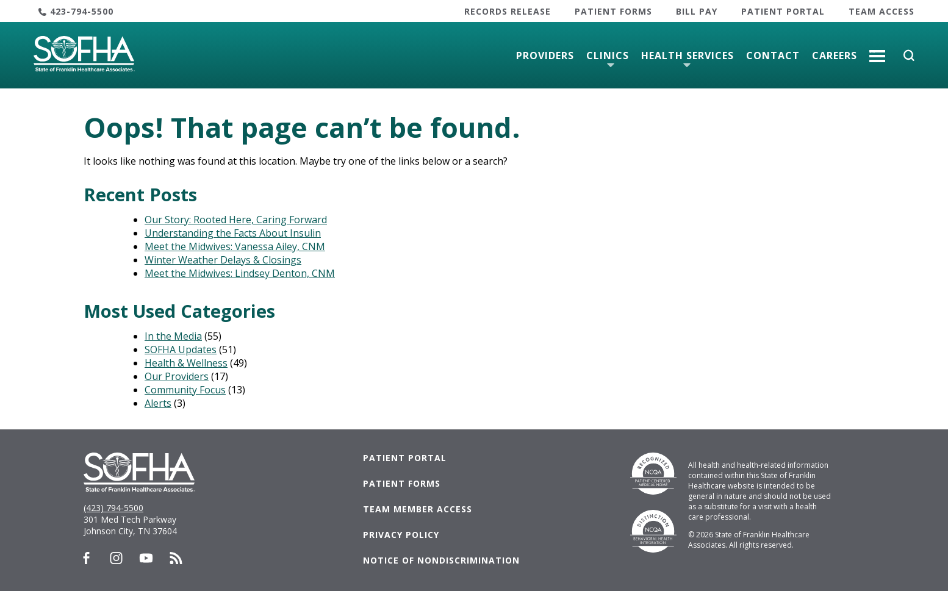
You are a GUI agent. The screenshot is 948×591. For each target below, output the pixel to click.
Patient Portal (783, 11)
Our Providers (177, 376)
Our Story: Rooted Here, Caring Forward (236, 219)
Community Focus (185, 389)
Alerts (158, 403)
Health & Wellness (186, 363)
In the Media (173, 336)
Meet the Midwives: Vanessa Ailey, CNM (235, 246)
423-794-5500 (81, 11)
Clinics (607, 55)
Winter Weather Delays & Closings (223, 260)
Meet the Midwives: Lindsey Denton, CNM (240, 273)
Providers (545, 55)
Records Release (507, 11)
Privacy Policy (401, 534)
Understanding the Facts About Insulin (233, 233)
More (877, 51)
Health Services (687, 55)
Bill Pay (696, 11)
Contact (773, 55)
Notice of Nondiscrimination (441, 560)
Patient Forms (613, 11)
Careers (834, 55)
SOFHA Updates (181, 349)
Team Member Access (417, 509)
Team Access (881, 11)
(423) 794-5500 (113, 508)
